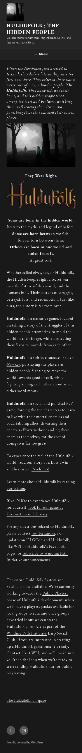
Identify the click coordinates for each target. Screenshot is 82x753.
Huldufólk (36, 546)
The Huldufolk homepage (26, 700)
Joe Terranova (43, 533)
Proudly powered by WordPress (25, 742)
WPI (18, 546)
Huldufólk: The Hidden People (33, 28)
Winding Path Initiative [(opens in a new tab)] (27, 633)
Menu (41, 54)
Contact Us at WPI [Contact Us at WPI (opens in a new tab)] (23, 652)
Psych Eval (40, 468)
